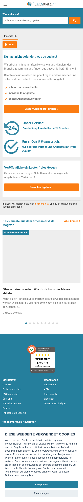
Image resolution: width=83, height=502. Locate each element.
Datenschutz (50, 394)
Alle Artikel (71, 221)
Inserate (10, 36)
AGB (46, 389)
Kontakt (7, 384)
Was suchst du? (11, 14)
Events (6, 408)
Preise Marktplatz (12, 389)
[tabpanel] (41, 273)
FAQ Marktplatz (11, 394)
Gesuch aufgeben (40, 187)
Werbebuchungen (12, 403)
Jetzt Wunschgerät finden (40, 108)
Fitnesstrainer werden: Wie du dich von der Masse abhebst (36, 291)
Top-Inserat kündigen (55, 403)
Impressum (50, 384)
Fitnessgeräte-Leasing (14, 413)
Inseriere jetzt (41, 203)
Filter (9, 44)
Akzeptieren (41, 484)
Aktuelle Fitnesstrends (16, 232)
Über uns (7, 398)
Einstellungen (41, 493)
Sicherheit (49, 398)
